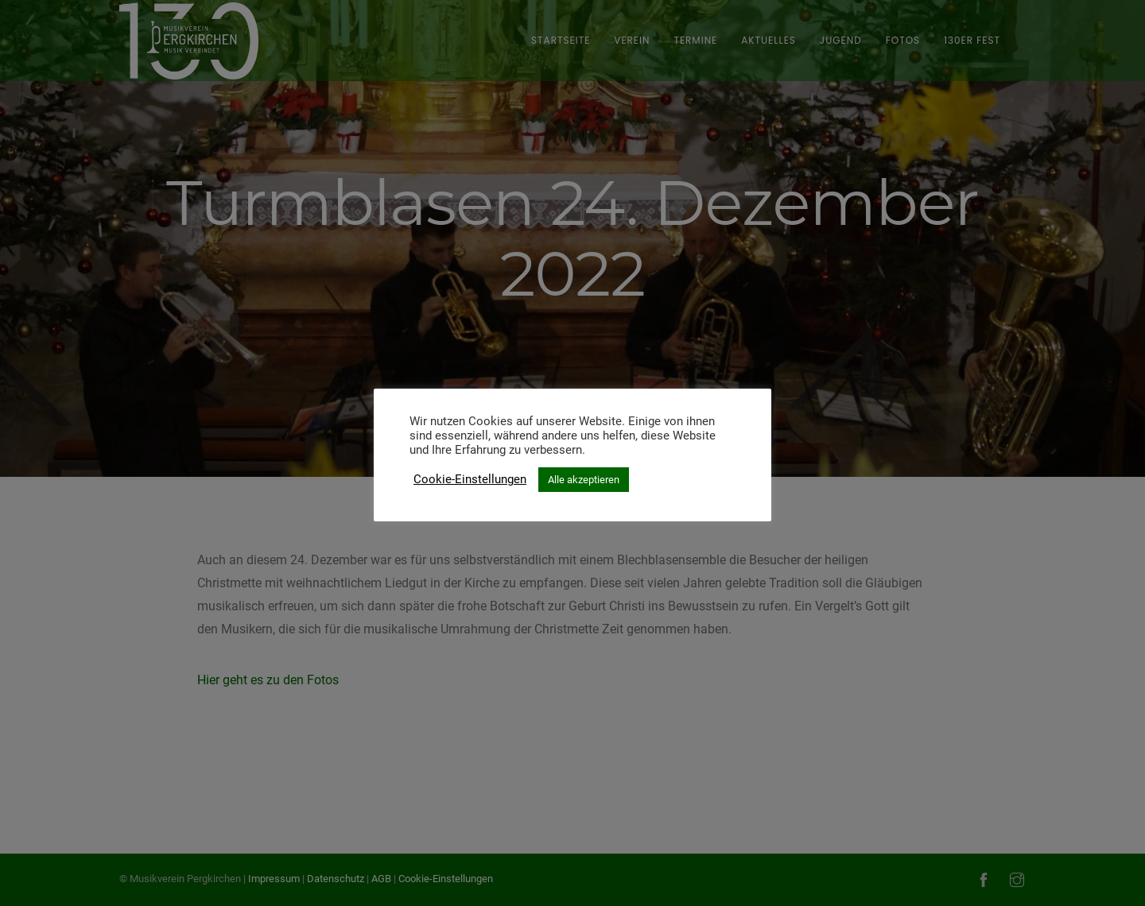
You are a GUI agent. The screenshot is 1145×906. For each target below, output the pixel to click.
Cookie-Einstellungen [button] (469, 479)
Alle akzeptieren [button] (583, 480)
